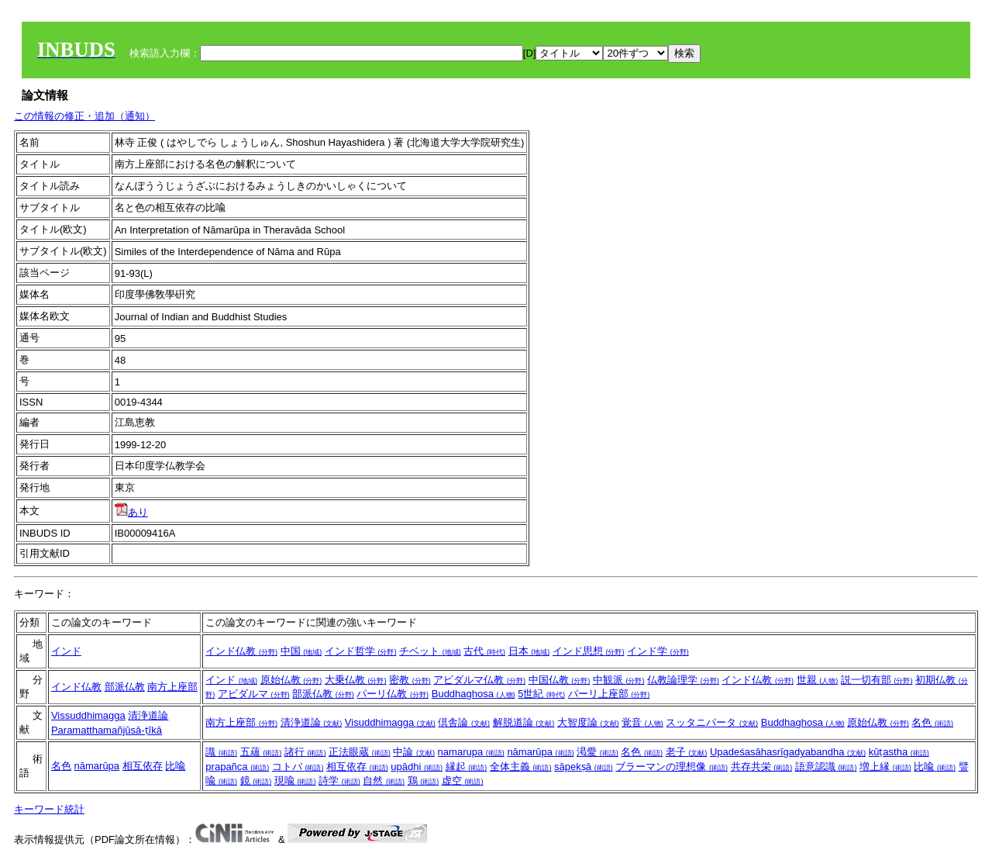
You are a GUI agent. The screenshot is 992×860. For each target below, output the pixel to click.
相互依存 (142, 766)
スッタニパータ (712, 722)
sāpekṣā (583, 766)
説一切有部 (877, 680)
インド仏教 (241, 651)
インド (66, 651)
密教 (410, 680)
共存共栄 (762, 766)
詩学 (339, 780)
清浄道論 (148, 715)
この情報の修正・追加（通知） (84, 116)
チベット (430, 651)
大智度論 (588, 722)
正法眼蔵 (360, 752)
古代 (484, 651)
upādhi (417, 766)
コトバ (298, 766)
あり (131, 512)
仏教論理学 (683, 680)
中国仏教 (560, 680)
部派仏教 (125, 686)
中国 (301, 651)
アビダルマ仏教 (479, 680)
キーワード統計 (49, 809)
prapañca (237, 766)
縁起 (466, 766)
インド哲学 (361, 651)
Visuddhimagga (390, 722)
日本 (529, 651)
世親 (818, 680)
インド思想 (589, 651)
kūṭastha (899, 752)
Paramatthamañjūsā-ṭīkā (106, 730)
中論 (414, 752)
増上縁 (885, 766)
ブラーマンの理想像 (671, 766)
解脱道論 (524, 722)
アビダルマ (254, 693)
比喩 (175, 766)
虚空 (463, 780)
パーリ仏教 (392, 693)
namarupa (471, 752)
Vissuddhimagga (88, 715)
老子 (687, 752)
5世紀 (541, 693)
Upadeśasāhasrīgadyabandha (788, 752)
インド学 (658, 651)
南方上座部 (172, 686)
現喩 (295, 780)
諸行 (305, 752)
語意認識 (826, 766)
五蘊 (261, 752)
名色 (932, 722)
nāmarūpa (97, 766)
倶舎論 (464, 722)
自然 (384, 780)
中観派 (619, 680)
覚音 (642, 722)
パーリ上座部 (609, 693)
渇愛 (597, 752)
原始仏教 (291, 680)
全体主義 (521, 766)
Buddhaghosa (473, 693)
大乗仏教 (356, 680)
